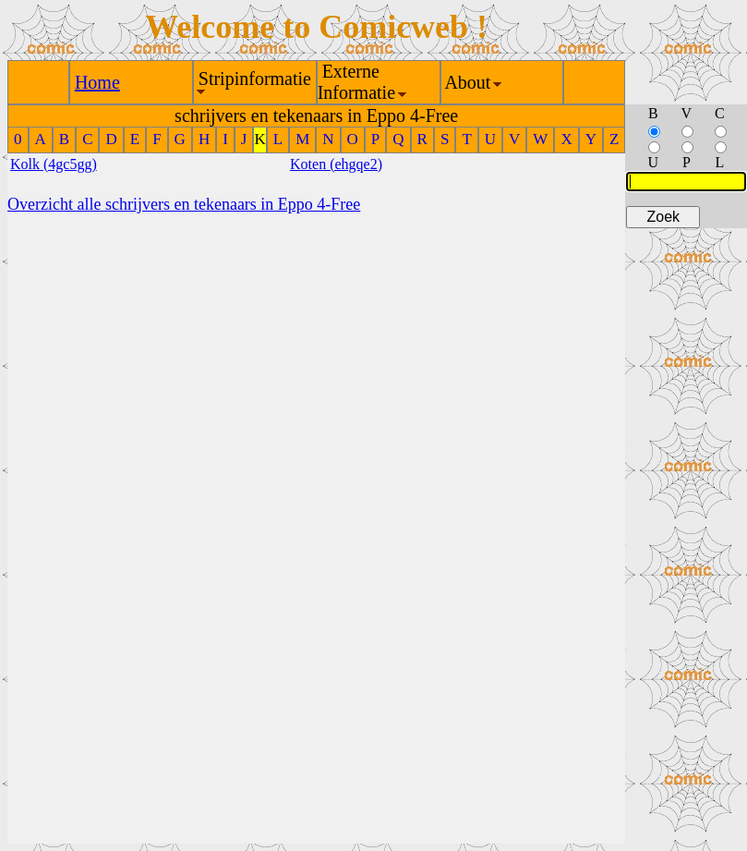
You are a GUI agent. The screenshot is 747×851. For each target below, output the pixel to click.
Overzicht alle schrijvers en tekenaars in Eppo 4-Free (183, 204)
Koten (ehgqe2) (336, 164)
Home (97, 82)
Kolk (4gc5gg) (53, 164)
